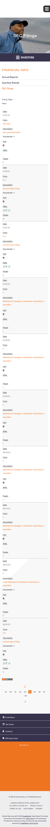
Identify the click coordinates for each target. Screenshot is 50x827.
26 (39, 691)
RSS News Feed (11, 738)
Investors (25, 57)
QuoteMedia (27, 816)
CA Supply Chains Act (18, 805)
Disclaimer (28, 808)
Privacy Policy (36, 805)
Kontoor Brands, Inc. (20, 797)
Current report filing (11, 188)
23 (25, 691)
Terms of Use (15, 808)
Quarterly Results (10, 82)
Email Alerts (10, 717)
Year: (4, 103)
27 (44, 691)
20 (11, 691)
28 (26, 695)
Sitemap (39, 808)
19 (6, 691)
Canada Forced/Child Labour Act (25, 803)
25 (35, 691)
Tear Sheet (9, 724)
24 (30, 691)
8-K (4, 179)
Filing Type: (7, 99)
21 (15, 691)
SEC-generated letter (11, 132)
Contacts (8, 731)
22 (20, 691)
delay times (30, 818)
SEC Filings (7, 88)
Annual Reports (10, 77)
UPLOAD (6, 123)
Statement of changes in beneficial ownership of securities (23, 303)
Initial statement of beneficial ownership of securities (21, 583)
